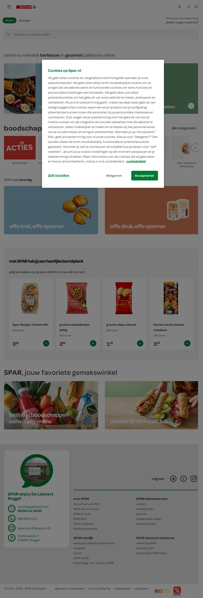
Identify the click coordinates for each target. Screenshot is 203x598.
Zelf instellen (58, 175)
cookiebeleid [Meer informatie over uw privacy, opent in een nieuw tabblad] (136, 161)
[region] (103, 124)
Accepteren (144, 175)
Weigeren (114, 175)
